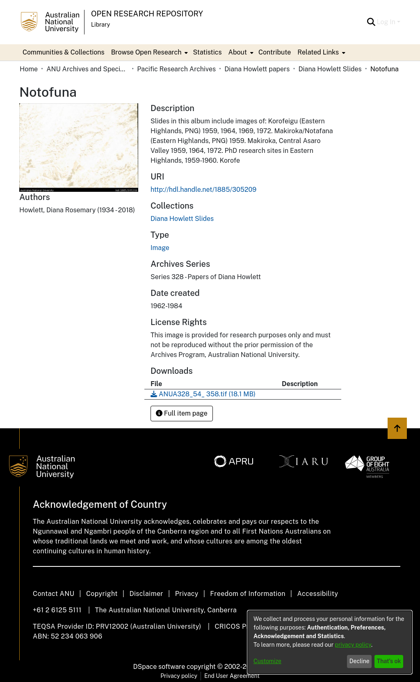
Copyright (102, 594)
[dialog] (330, 642)
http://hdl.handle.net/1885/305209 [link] (203, 189)
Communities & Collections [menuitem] (64, 52)
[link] (182, 219)
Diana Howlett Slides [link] (329, 69)
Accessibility (317, 594)
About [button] (237, 52)
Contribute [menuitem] (274, 52)
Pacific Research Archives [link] (176, 69)
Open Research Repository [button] (147, 13)
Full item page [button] (182, 413)
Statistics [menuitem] (207, 52)
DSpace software (159, 667)
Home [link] (29, 69)
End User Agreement (232, 676)
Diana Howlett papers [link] (257, 69)
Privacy (187, 594)
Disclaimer (146, 594)
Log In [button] (387, 22)
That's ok (389, 661)
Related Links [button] (318, 52)
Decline (359, 661)
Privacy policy (178, 676)
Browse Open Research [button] (146, 52)
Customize (267, 661)
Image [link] (160, 248)
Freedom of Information (247, 594)
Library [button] (100, 24)
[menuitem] (149, 52)
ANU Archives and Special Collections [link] (87, 69)
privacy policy (353, 644)
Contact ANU (53, 594)
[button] (371, 22)
